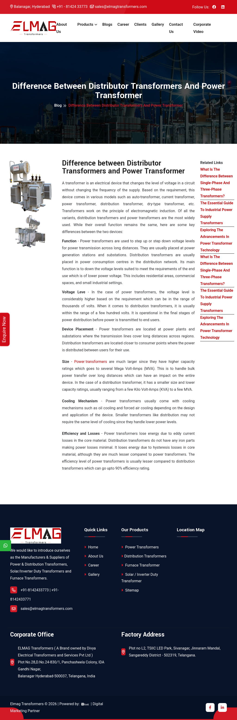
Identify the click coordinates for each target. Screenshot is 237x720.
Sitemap (130, 590)
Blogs (107, 24)
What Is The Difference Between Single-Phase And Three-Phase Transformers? (216, 182)
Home (91, 547)
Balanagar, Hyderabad (30, 6)
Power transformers (90, 361)
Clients (140, 24)
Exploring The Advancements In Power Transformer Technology (216, 240)
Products (85, 24)
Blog (58, 105)
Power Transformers (140, 547)
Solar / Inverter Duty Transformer (139, 577)
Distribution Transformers (143, 556)
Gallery (158, 24)
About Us (61, 28)
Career (123, 24)
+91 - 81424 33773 (69, 6)
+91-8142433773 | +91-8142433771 (34, 594)
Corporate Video (202, 28)
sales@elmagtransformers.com (118, 6)
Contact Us (176, 28)
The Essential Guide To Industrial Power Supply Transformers (216, 213)
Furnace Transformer (140, 565)
